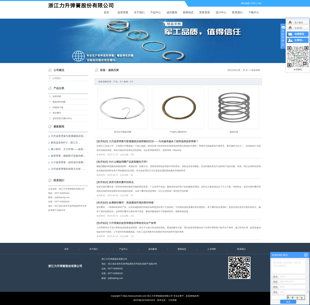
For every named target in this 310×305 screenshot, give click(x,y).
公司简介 (57, 78)
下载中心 (253, 12)
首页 (106, 12)
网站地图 (245, 3)
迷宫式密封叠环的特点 (121, 182)
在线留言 (299, 34)
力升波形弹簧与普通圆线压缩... (68, 136)
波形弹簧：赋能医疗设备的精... (68, 155)
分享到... (299, 40)
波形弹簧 (82, 5)
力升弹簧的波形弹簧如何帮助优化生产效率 (132, 223)
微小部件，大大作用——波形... (68, 149)
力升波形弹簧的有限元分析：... (68, 168)
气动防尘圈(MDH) (178, 132)
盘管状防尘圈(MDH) (62, 118)
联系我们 (237, 12)
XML (259, 3)
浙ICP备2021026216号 (144, 300)
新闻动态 (188, 12)
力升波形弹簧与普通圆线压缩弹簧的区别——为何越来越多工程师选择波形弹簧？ (153, 141)
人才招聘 (211, 249)
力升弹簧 (172, 300)
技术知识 (102, 141)
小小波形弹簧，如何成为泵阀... (68, 162)
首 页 (245, 70)
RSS (253, 3)
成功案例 (172, 12)
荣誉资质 (204, 12)
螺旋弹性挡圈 (59, 102)
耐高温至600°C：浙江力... (65, 142)
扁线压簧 (234, 132)
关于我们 (139, 12)
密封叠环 (57, 113)
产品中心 (155, 12)
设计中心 (221, 12)
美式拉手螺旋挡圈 (122, 132)
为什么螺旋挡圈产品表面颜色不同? (128, 161)
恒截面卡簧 (58, 107)
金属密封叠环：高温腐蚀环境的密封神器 (131, 202)
